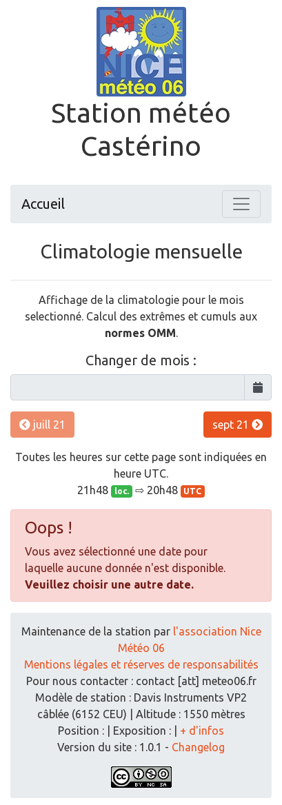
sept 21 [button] (237, 424)
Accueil (43, 204)
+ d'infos (202, 730)
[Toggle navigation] (241, 204)
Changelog (198, 747)
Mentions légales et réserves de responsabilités (141, 664)
